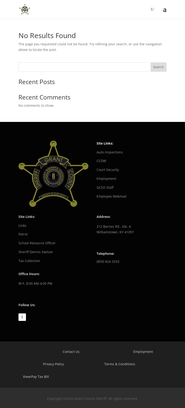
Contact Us (71, 351)
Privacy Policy (53, 364)
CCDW (101, 161)
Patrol (23, 234)
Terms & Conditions (119, 364)
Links (22, 225)
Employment (106, 178)
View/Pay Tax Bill (36, 376)
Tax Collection (29, 261)
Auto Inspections (110, 152)
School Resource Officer (37, 243)
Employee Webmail (112, 196)
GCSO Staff (105, 187)
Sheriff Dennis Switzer (35, 252)
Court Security (108, 169)
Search (158, 67)
